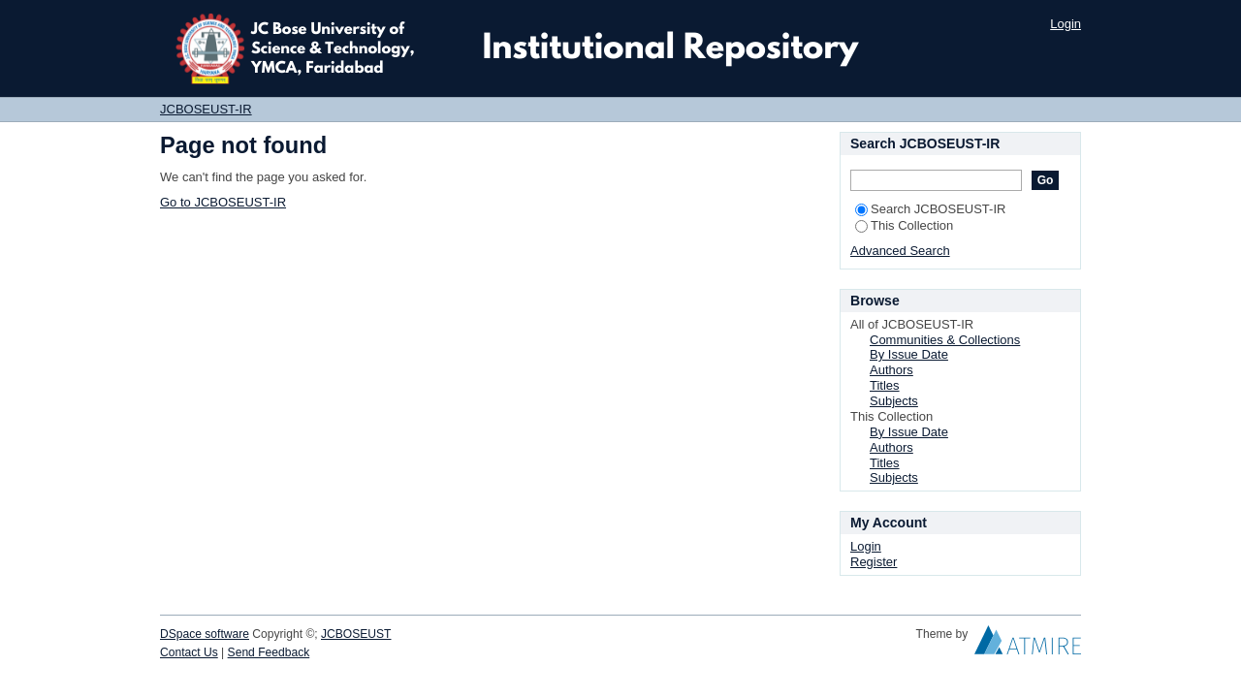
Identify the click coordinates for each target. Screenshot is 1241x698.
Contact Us (189, 652)
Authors (891, 370)
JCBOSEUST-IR (206, 109)
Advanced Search (900, 250)
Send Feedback (269, 652)
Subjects (894, 401)
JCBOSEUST (356, 634)
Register (873, 562)
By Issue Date (909, 354)
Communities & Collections (945, 340)
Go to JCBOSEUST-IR (223, 202)
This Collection (904, 225)
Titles (885, 385)
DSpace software (204, 634)
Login (1065, 23)
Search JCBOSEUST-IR (930, 209)
